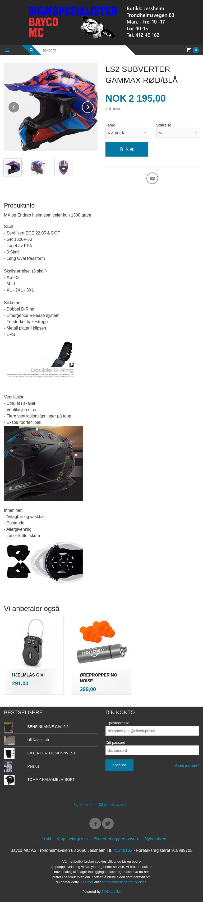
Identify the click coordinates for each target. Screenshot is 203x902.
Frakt (46, 839)
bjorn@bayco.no (113, 805)
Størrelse (163, 125)
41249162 (83, 805)
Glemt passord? (187, 766)
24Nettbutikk (111, 892)
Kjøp (127, 149)
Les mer (87, 882)
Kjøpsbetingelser (72, 839)
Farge (110, 125)
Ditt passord (115, 742)
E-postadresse (117, 723)
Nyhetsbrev (155, 839)
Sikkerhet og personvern (116, 839)
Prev (19, 106)
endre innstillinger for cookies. (124, 882)
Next (93, 106)
